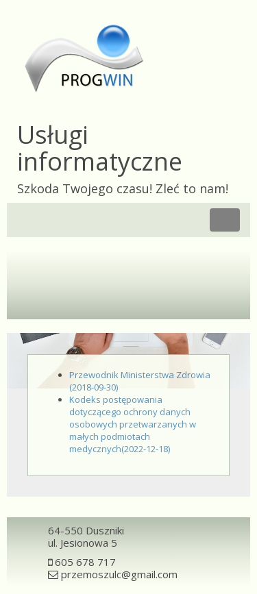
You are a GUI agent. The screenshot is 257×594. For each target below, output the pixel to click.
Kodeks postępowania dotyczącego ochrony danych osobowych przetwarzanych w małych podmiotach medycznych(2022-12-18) (132, 424)
